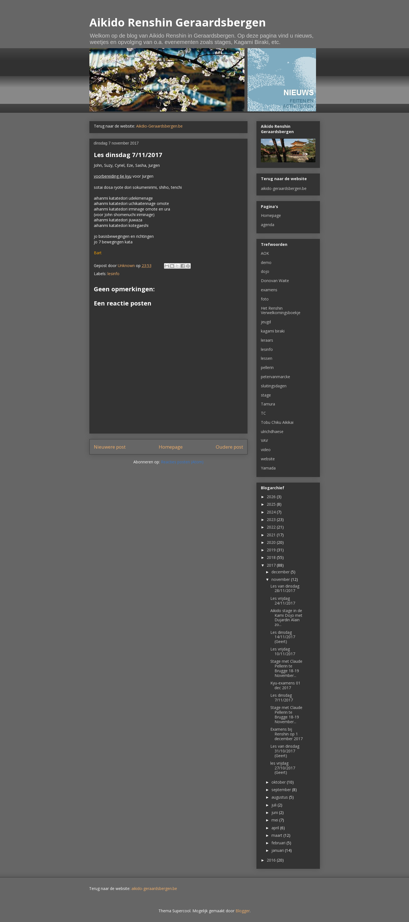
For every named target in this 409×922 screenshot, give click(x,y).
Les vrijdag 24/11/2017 (282, 601)
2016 (272, 860)
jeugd (266, 321)
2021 (272, 534)
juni (275, 812)
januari (278, 850)
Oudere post (229, 447)
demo (266, 262)
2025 (272, 504)
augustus (280, 797)
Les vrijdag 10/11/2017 (282, 651)
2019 (272, 549)
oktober (279, 782)
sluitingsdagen (273, 385)
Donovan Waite (275, 280)
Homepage (171, 447)
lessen (266, 358)
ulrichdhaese (272, 431)
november (281, 579)
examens (269, 289)
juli (274, 805)
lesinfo (113, 273)
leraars (267, 340)
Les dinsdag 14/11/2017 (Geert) (282, 637)
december (281, 571)
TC (263, 413)
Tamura (268, 404)
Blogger (243, 910)
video (266, 449)
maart (277, 835)
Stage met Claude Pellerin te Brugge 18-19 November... (286, 668)
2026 (272, 496)
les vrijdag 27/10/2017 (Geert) (282, 767)
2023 (272, 519)
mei (275, 820)
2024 (272, 512)
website (268, 458)
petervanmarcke (275, 376)
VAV (264, 440)
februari (278, 842)
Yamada (268, 468)
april (275, 827)
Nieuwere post (110, 447)
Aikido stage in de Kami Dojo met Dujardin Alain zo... (286, 617)
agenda (267, 224)
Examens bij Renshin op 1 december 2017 (286, 734)
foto (265, 299)
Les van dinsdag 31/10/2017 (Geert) (284, 751)
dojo (265, 271)
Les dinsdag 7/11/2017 (281, 698)
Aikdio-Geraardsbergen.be (159, 126)
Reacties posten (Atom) (182, 461)
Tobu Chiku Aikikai (277, 422)
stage (266, 395)
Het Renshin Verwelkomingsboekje (280, 310)
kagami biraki (273, 331)
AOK (265, 253)
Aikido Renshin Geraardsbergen (177, 22)
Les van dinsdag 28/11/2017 (284, 588)
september (281, 789)
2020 (272, 542)
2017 (272, 565)
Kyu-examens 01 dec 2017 (285, 685)
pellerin (267, 367)
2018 (272, 557)
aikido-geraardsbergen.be (284, 188)
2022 (272, 527)
